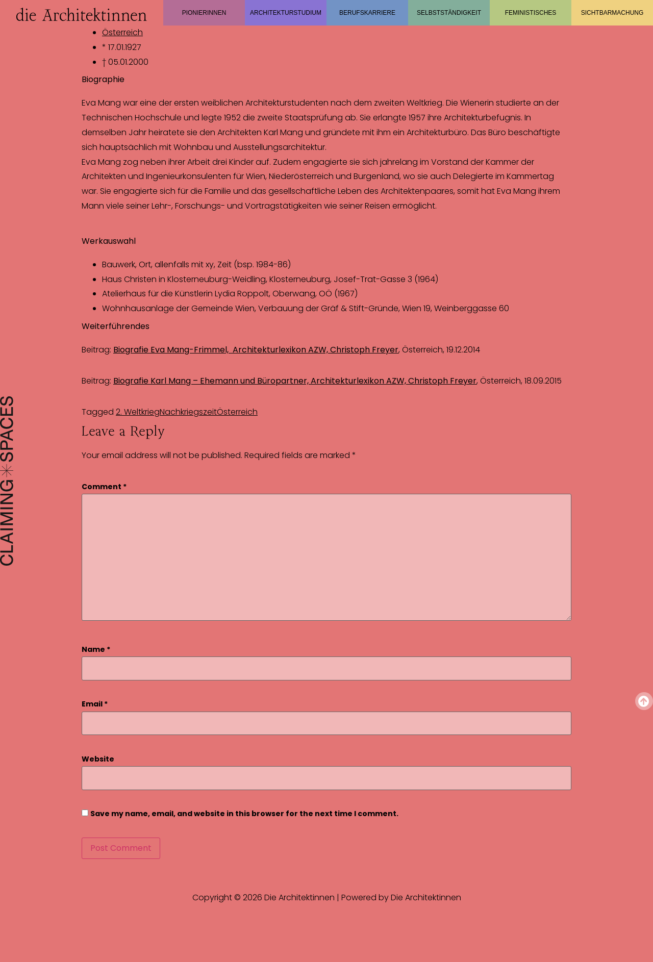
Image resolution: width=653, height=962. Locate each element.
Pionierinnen (204, 12)
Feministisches (531, 12)
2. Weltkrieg (138, 412)
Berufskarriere (367, 12)
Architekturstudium (285, 12)
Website (98, 759)
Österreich (122, 32)
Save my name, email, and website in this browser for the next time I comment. (244, 813)
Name (96, 649)
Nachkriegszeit (188, 412)
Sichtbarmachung (612, 12)
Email (95, 704)
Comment (104, 487)
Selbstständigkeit (449, 12)
